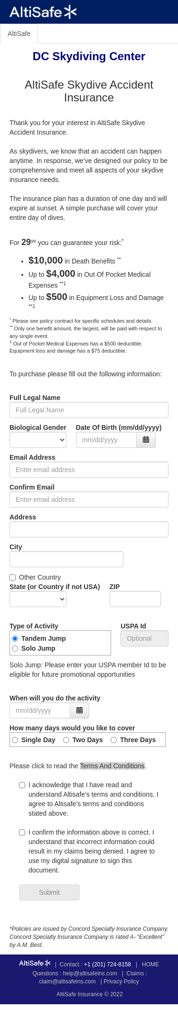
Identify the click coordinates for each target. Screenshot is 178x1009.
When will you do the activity (54, 698)
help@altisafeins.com (90, 973)
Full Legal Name (34, 397)
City (15, 547)
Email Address (32, 457)
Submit (49, 892)
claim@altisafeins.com (67, 981)
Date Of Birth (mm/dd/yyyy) (118, 427)
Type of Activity (33, 626)
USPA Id (133, 626)
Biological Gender (37, 427)
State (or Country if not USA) (54, 587)
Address (22, 517)
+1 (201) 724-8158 (107, 964)
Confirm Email (32, 487)
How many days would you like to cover (72, 728)
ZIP (115, 587)
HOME (150, 964)
